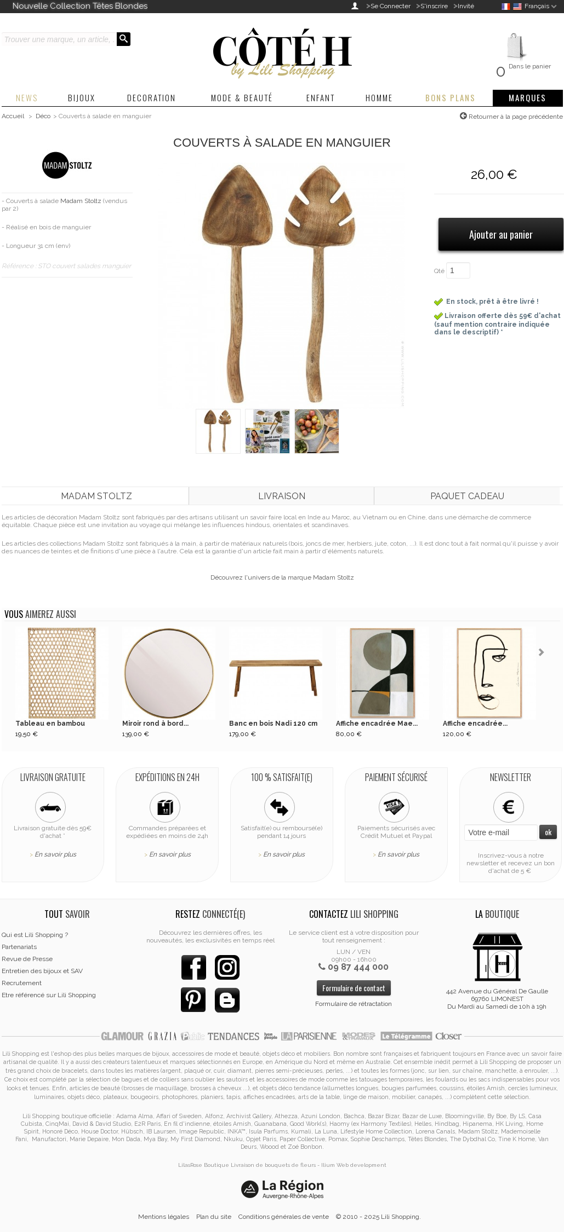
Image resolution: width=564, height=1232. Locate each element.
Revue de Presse (27, 959)
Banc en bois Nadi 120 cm (273, 723)
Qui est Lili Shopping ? (35, 935)
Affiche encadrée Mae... (377, 723)
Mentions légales (163, 1217)
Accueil (13, 116)
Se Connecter (391, 6)
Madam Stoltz (80, 201)
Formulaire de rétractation (353, 1004)
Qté (439, 271)
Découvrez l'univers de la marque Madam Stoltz (282, 577)
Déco (43, 116)
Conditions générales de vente (283, 1217)
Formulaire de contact (353, 987)
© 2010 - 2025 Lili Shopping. (378, 1217)
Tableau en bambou (50, 723)
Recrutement (22, 983)
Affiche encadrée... (475, 723)
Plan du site (213, 1217)
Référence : (20, 266)
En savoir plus (55, 854)
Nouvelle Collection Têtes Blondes (80, 6)
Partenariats (19, 947)
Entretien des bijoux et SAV (42, 971)
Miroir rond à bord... (155, 723)
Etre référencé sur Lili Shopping (49, 995)
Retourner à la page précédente (515, 116)
